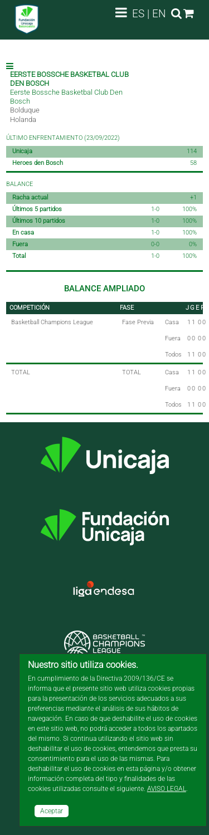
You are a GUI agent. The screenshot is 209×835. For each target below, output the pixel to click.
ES (138, 13)
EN (159, 13)
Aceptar (51, 811)
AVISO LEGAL (166, 789)
